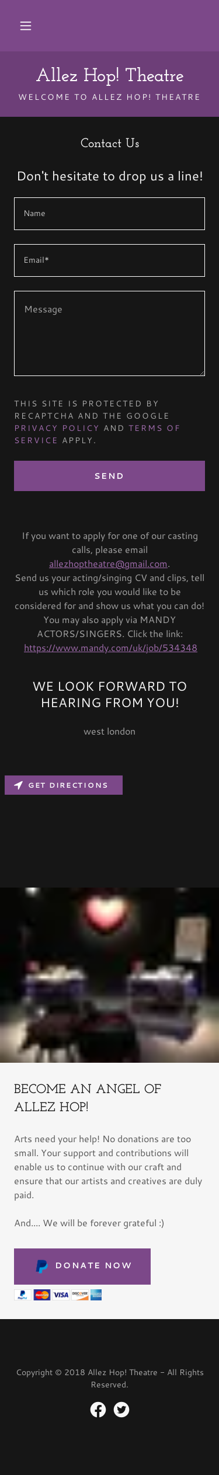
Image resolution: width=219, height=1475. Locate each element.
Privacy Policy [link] (57, 428)
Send (109, 476)
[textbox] (109, 213)
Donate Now (82, 1266)
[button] (25, 25)
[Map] (109, 829)
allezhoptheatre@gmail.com (108, 563)
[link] (110, 76)
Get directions (61, 785)
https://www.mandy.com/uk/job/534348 (110, 647)
